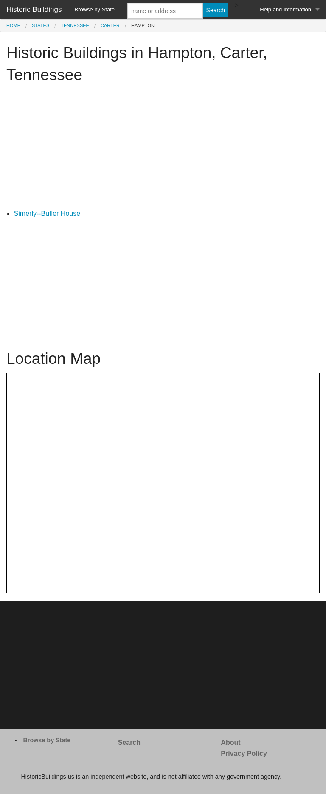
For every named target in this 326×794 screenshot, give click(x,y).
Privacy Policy (244, 753)
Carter (110, 25)
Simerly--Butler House (47, 213)
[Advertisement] (163, 148)
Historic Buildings (34, 10)
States (40, 25)
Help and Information (285, 9)
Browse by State (94, 9)
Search (129, 742)
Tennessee (75, 25)
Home (13, 25)
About (230, 742)
